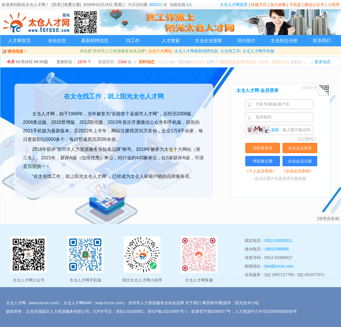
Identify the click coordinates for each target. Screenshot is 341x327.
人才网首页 (19, 40)
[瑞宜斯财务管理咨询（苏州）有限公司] (254, 62)
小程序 (334, 4)
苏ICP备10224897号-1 (167, 311)
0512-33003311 (278, 240)
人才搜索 (171, 40)
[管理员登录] (328, 218)
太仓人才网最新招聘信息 (196, 51)
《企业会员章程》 (297, 171)
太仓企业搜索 (208, 40)
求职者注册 (263, 161)
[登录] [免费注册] (66, 4)
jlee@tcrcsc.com (279, 266)
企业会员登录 (300, 148)
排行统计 (246, 40)
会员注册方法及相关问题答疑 (280, 178)
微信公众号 (314, 4)
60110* (197, 62)
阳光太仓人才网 (31, 4)
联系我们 (322, 40)
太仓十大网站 (160, 51)
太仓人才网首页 (234, 4)
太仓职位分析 (284, 40)
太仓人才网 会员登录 (257, 90)
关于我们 (193, 303)
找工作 (133, 40)
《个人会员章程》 (261, 171)
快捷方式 (259, 4)
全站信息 (57, 40)
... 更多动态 (320, 61)
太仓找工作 (230, 51)
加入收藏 (278, 4)
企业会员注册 (300, 161)
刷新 (263, 129)
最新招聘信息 (94, 40)
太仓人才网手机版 (258, 51)
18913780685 (277, 249)
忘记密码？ (307, 139)
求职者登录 (263, 148)
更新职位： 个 (74, 61)
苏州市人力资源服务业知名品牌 (156, 303)
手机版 (295, 4)
